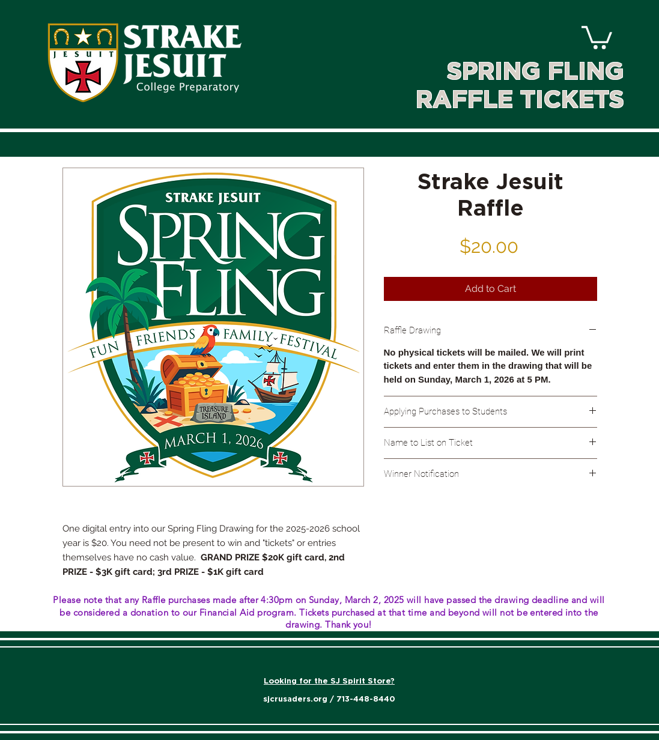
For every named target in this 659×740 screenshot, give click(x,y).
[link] (597, 36)
